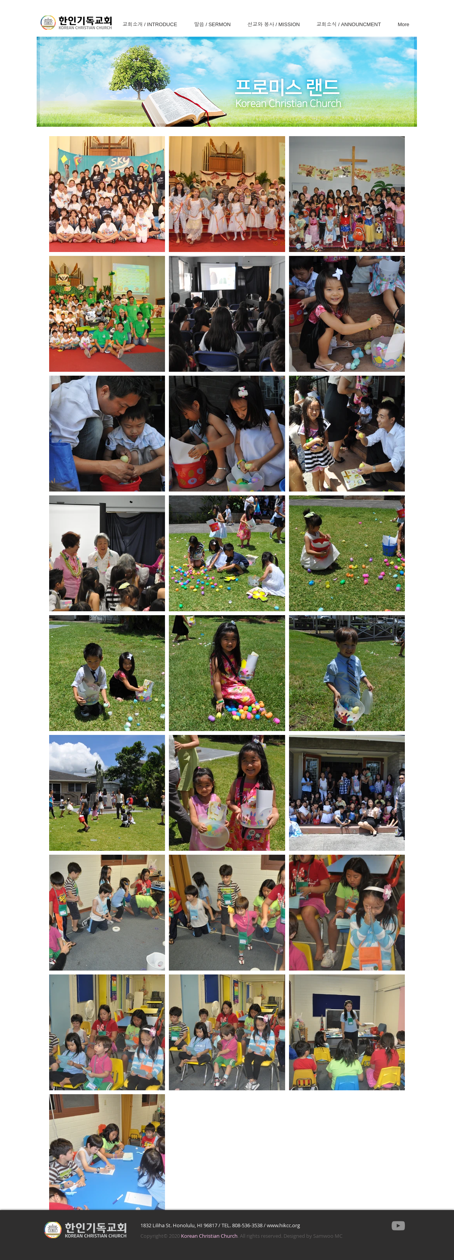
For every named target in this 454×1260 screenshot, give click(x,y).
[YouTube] (398, 1225)
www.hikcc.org (283, 1225)
